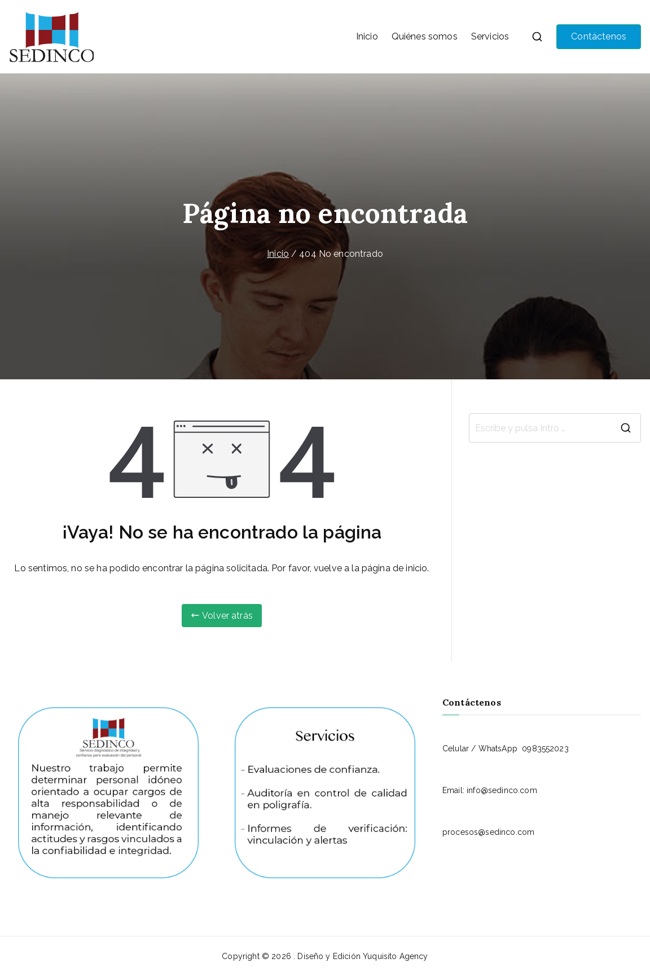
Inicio (367, 36)
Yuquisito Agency (395, 956)
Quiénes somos (425, 36)
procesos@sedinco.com (488, 832)
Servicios (490, 36)
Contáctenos (598, 36)
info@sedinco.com (502, 790)
